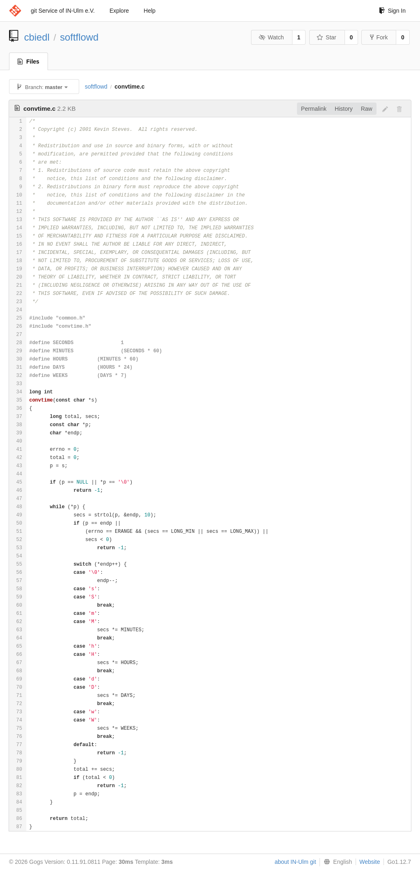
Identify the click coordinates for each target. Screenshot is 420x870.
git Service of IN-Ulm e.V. (63, 10)
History (344, 108)
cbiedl (37, 37)
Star (326, 37)
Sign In (392, 10)
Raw (366, 108)
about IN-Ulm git (295, 862)
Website (369, 862)
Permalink (313, 108)
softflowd (79, 37)
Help (149, 10)
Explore (119, 10)
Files (28, 61)
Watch (271, 37)
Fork (379, 37)
